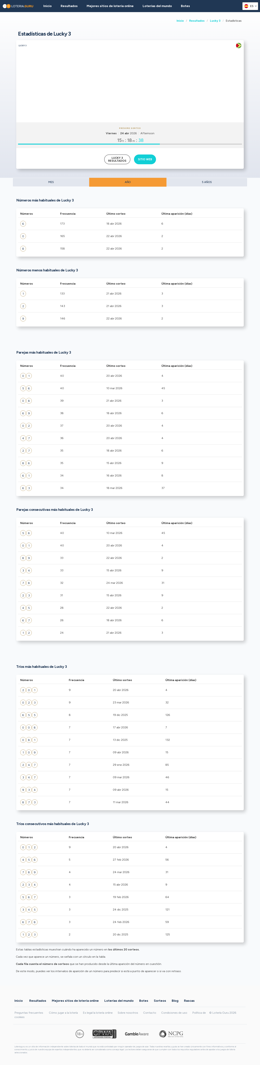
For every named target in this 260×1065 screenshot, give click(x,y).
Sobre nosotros (128, 1012)
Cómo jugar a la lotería (63, 1012)
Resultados (197, 20)
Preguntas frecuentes (28, 1012)
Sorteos (160, 1001)
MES (51, 182)
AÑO (128, 182)
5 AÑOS (207, 182)
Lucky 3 (215, 20)
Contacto (149, 1012)
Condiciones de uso (174, 1012)
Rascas (189, 1001)
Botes (185, 6)
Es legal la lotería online (98, 1012)
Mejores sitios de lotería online (110, 6)
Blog (175, 1001)
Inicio (180, 20)
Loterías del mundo (157, 6)
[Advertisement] (130, 95)
